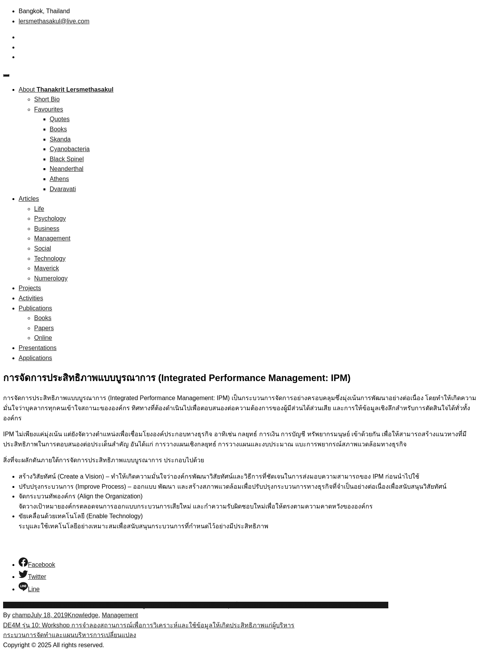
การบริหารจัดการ (364, 605)
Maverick (46, 268)
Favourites (48, 109)
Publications (35, 308)
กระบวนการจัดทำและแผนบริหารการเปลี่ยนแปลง (69, 635)
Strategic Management (34, 605)
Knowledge (82, 615)
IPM (174, 605)
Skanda (60, 139)
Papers (44, 328)
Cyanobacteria (70, 149)
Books (58, 129)
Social (42, 248)
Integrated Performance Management (289, 605)
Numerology (50, 278)
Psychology (50, 218)
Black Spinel (67, 159)
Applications (35, 358)
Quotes (60, 119)
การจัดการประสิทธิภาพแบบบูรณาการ (117, 605)
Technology (50, 258)
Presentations (38, 348)
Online (43, 337)
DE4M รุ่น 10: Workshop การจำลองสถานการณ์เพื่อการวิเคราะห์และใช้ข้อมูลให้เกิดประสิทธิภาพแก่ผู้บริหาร (148, 625)
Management (52, 238)
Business (46, 228)
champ (21, 615)
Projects (30, 288)
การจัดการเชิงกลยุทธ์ (208, 605)
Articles (29, 198)
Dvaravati (63, 189)
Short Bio (47, 99)
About (66, 89)
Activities (31, 298)
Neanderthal (66, 168)
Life (39, 208)
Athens (59, 179)
